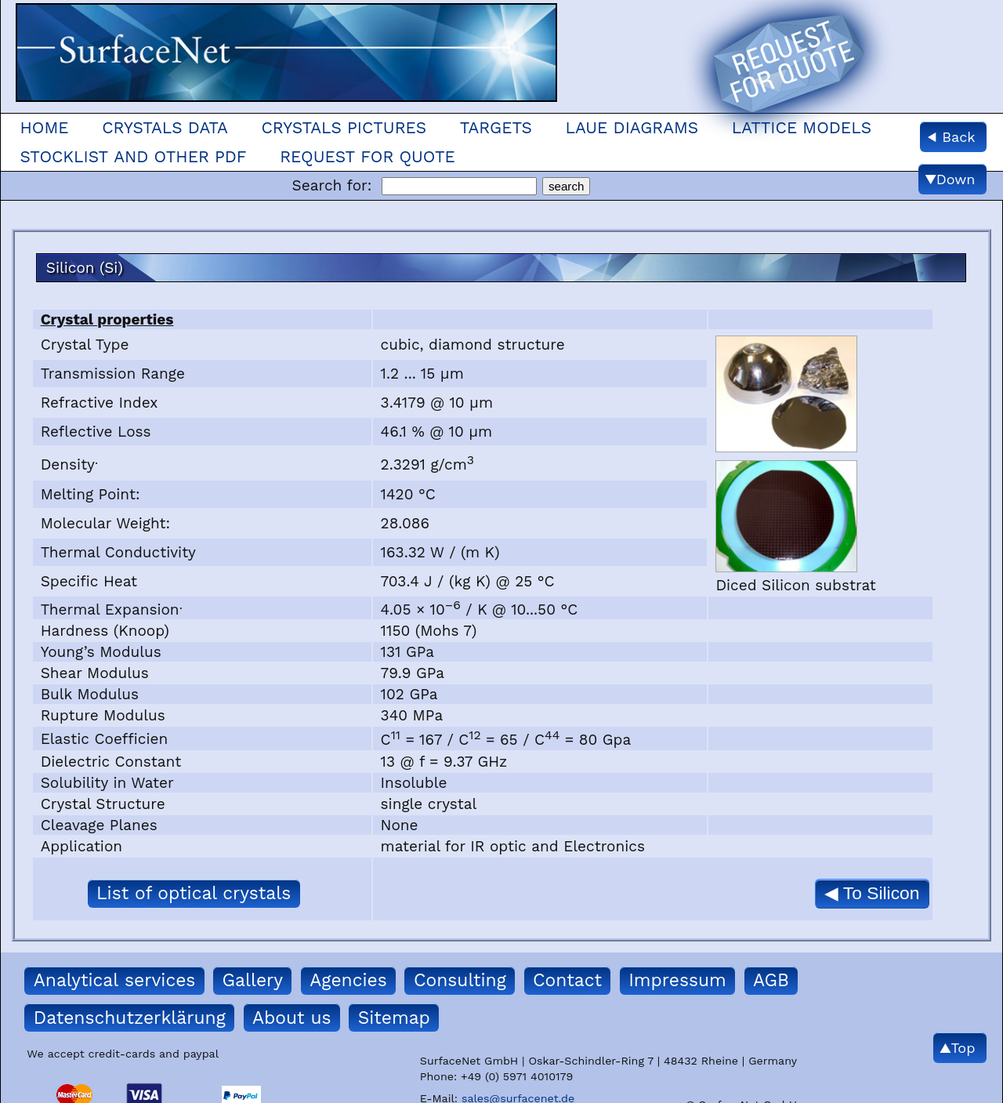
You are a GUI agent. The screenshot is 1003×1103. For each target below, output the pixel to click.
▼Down (950, 179)
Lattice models (801, 127)
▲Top (958, 1048)
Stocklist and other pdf (133, 156)
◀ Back (951, 137)
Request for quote (367, 156)
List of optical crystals (193, 893)
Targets (496, 127)
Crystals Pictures (343, 127)
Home (44, 127)
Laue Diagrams (632, 127)
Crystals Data (165, 127)
